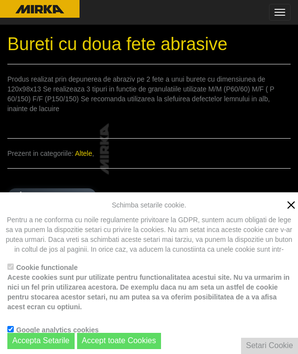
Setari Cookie (269, 345)
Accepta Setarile (41, 340)
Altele (83, 153)
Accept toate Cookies (119, 340)
